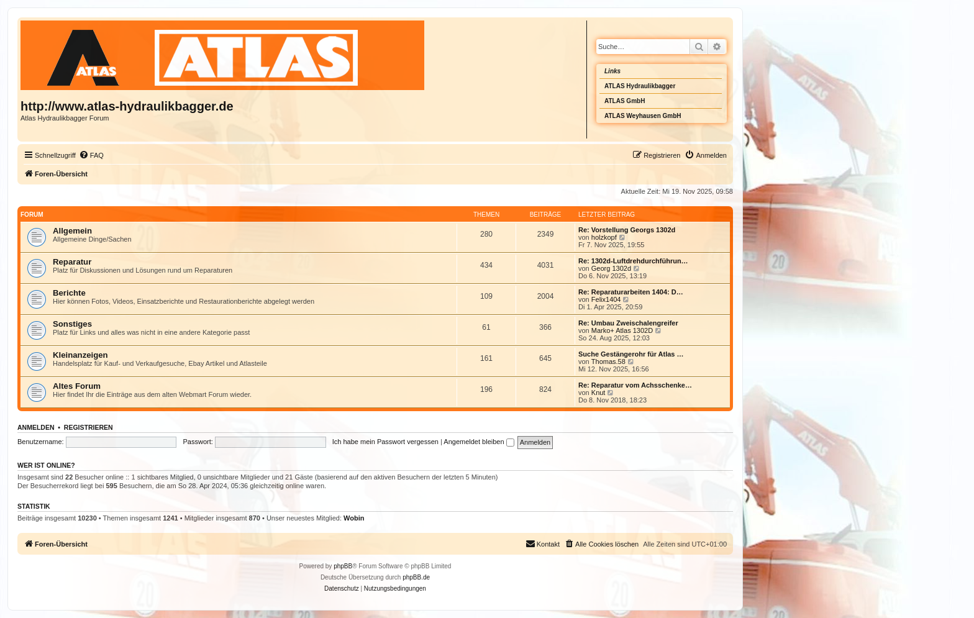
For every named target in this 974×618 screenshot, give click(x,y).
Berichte (69, 293)
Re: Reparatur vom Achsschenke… (635, 385)
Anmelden (36, 427)
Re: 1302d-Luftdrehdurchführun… (633, 261)
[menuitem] (91, 155)
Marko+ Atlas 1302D (622, 330)
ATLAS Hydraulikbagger (639, 86)
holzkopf (604, 237)
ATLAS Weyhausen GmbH (642, 115)
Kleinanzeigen (80, 355)
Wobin (354, 518)
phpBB (343, 566)
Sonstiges (72, 324)
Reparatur (72, 261)
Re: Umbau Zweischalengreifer (628, 323)
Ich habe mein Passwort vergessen (385, 441)
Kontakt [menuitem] (543, 543)
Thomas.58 (608, 361)
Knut (598, 392)
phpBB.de (416, 577)
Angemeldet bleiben (479, 441)
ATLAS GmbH (624, 101)
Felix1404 (606, 299)
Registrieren (88, 427)
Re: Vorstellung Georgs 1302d (626, 230)
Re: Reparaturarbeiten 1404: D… (630, 292)
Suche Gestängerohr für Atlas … (631, 354)
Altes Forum (77, 386)
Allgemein (72, 230)
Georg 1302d (611, 268)
